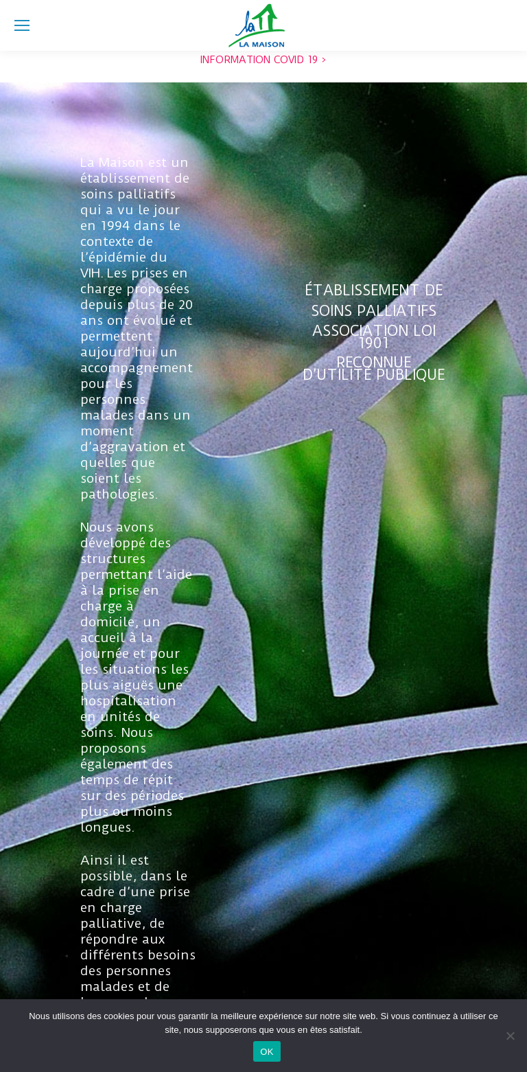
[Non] (510, 1035)
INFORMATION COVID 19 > (263, 60)
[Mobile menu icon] (22, 25)
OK (266, 1052)
